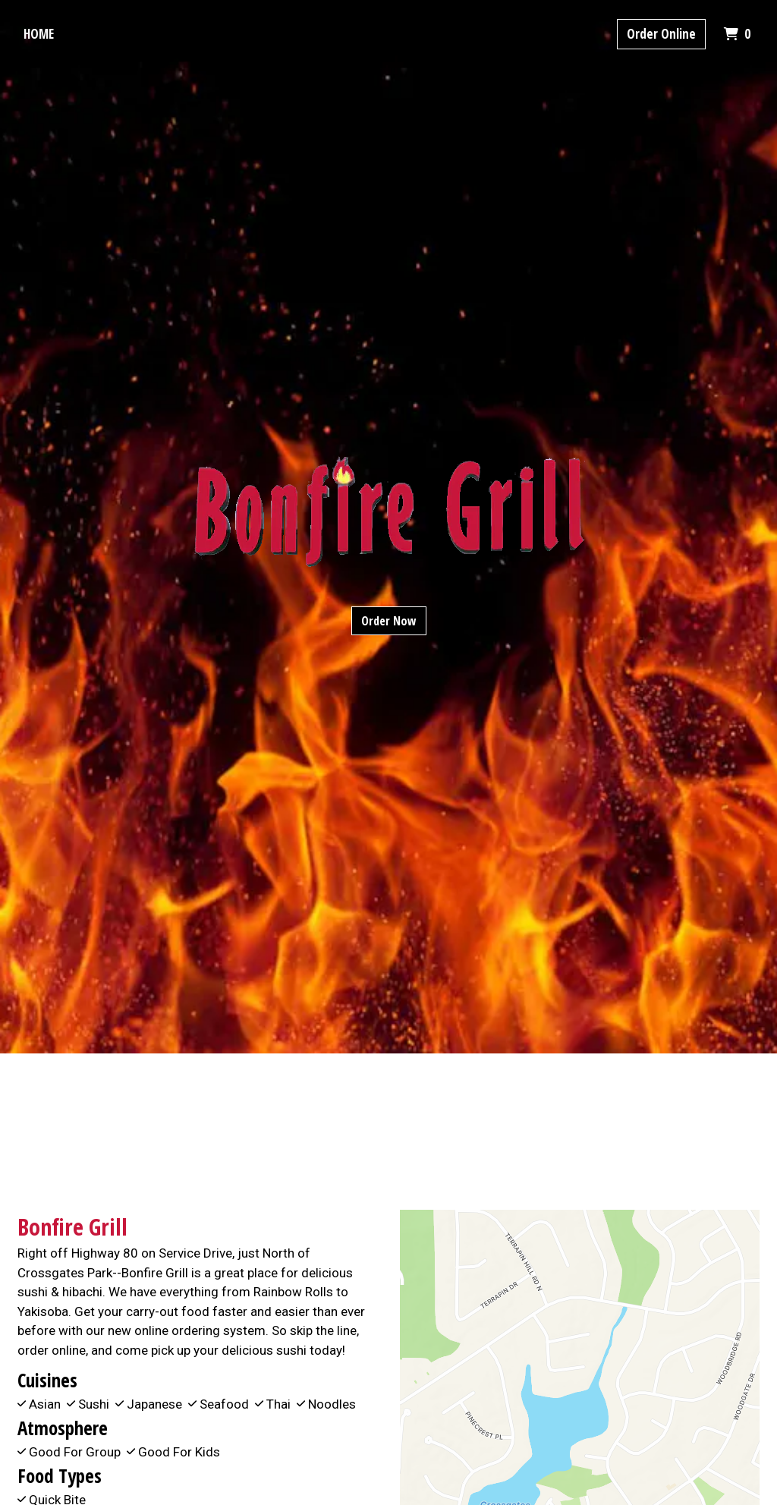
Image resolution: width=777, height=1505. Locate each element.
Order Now (389, 620)
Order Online (661, 34)
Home (39, 34)
